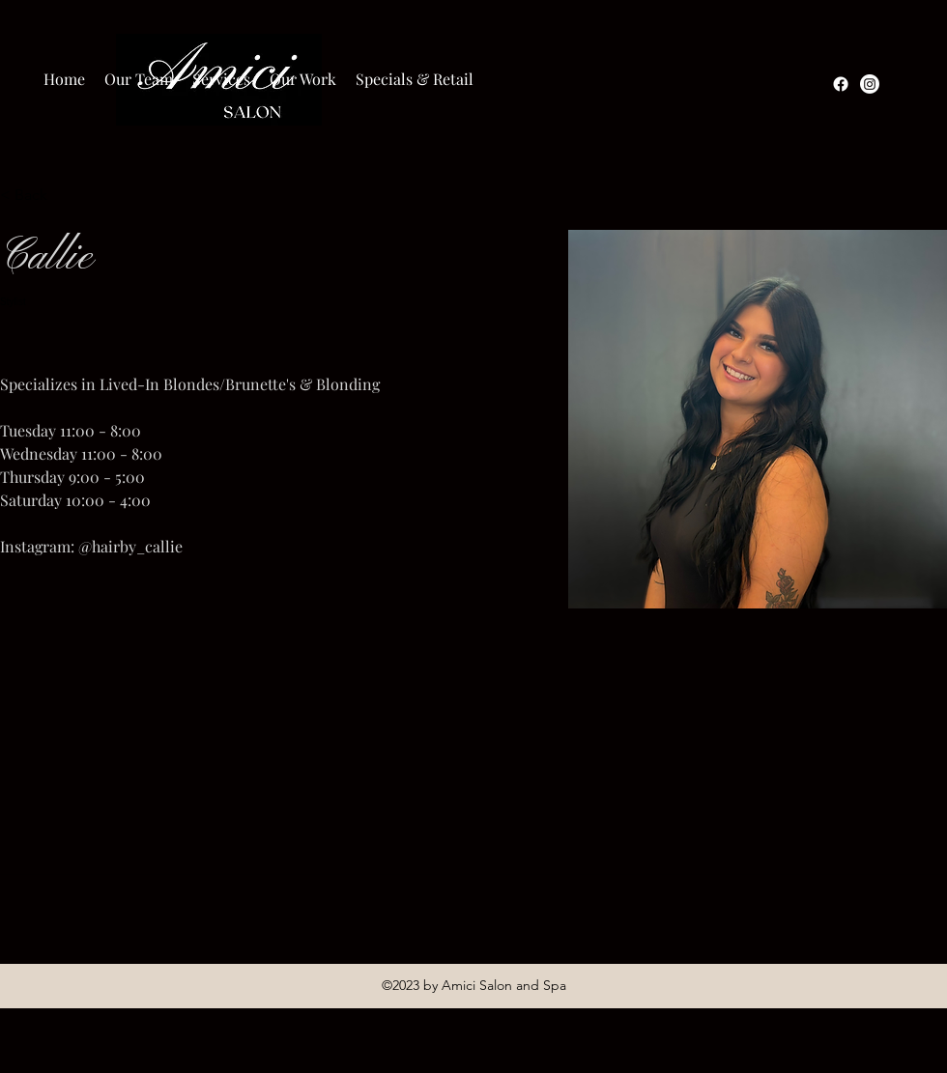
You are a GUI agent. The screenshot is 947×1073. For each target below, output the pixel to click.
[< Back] (38, 196)
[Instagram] (869, 84)
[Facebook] (840, 84)
